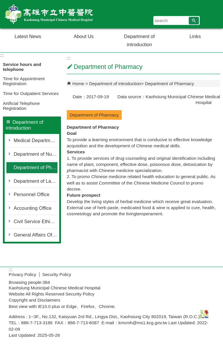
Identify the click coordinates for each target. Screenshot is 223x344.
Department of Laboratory (35, 181)
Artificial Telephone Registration (21, 106)
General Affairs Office (35, 235)
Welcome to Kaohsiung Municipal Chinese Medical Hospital (49, 14)
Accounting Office (33, 208)
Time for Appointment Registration (24, 81)
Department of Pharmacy (35, 167)
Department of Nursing (35, 154)
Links (195, 36)
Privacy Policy (22, 274)
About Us (84, 36)
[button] (194, 20)
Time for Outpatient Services (31, 93)
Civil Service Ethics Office (35, 221)
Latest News (28, 36)
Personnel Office (31, 194)
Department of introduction (139, 40)
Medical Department (35, 140)
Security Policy (56, 274)
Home (78, 83)
